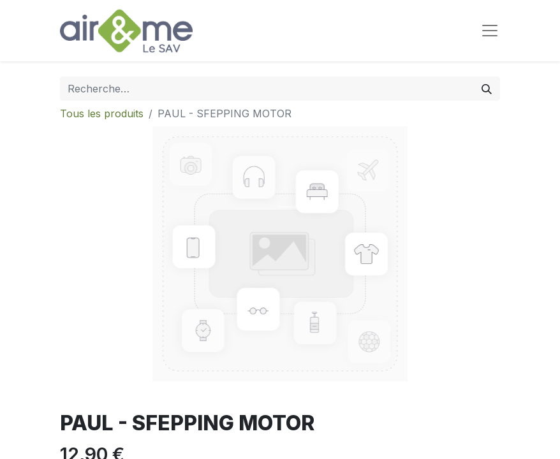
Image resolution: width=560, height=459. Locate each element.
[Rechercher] (486, 88)
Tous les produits (102, 113)
